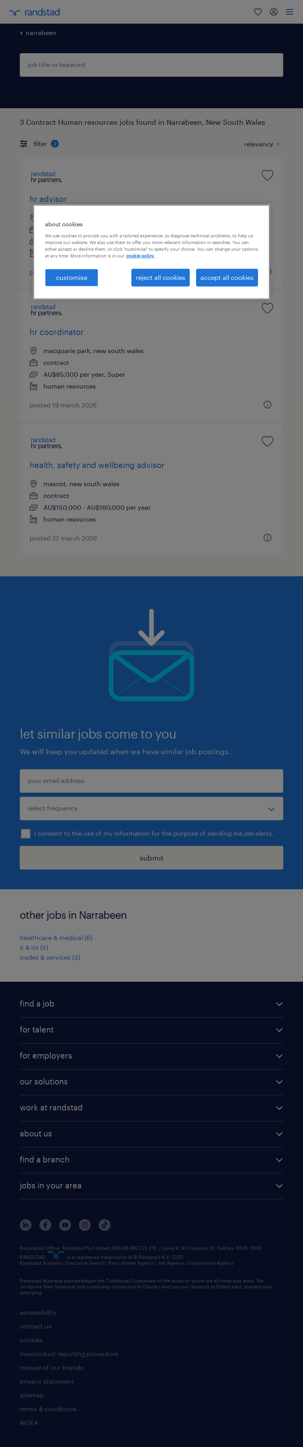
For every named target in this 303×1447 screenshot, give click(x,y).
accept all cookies (227, 277)
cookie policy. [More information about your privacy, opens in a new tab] (140, 255)
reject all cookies (160, 277)
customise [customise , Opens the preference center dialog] (71, 277)
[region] (151, 252)
